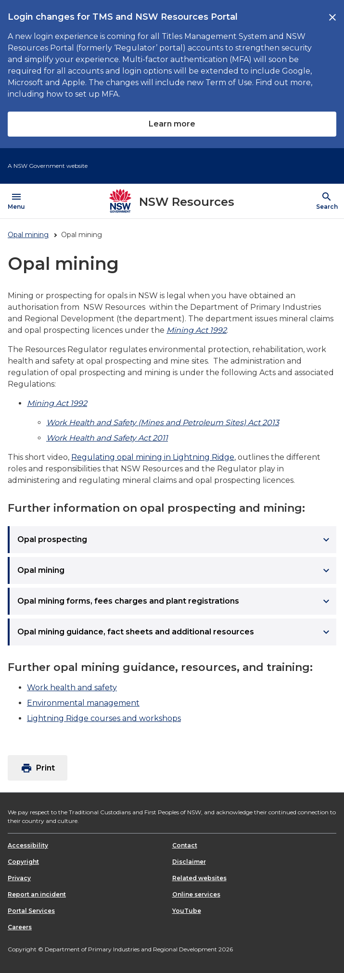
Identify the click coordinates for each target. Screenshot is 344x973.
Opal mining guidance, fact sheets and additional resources (174, 632)
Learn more (172, 123)
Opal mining (28, 234)
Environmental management (83, 703)
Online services (196, 894)
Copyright (23, 861)
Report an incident (37, 894)
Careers (20, 927)
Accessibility (28, 845)
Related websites (199, 878)
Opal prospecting (174, 539)
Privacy (19, 878)
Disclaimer (189, 861)
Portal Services (31, 910)
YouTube (186, 910)
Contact (184, 845)
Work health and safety (72, 687)
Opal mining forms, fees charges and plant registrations (174, 601)
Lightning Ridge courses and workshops (104, 718)
